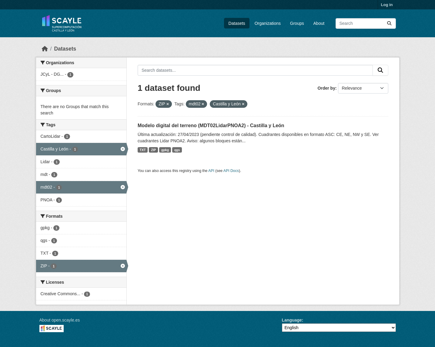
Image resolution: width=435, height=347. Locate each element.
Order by (326, 88)
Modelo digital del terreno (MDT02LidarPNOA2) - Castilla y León (211, 125)
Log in (387, 4)
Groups (297, 23)
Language (292, 320)
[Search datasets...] (366, 23)
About (319, 23)
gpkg (165, 150)
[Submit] (389, 23)
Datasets (237, 23)
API (211, 171)
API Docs (231, 171)
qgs (177, 150)
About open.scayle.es (59, 320)
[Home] (45, 49)
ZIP (153, 150)
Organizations (268, 23)
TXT (143, 150)
